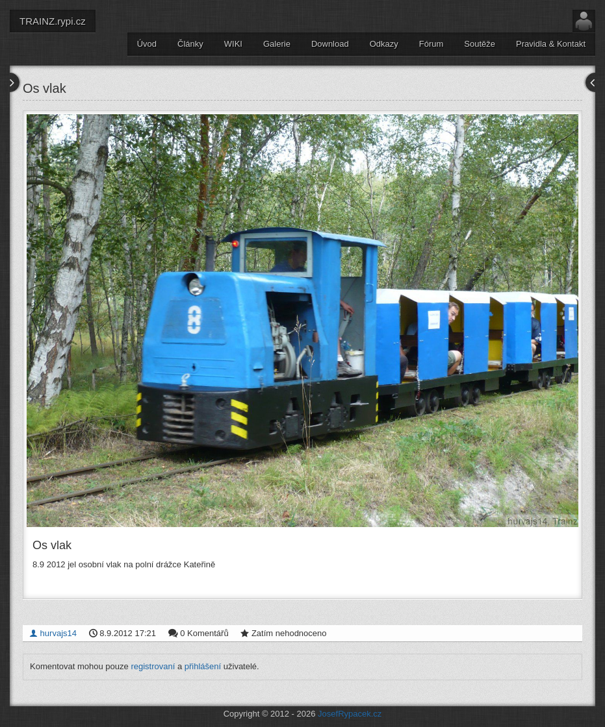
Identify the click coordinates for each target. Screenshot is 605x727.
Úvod (147, 44)
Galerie (276, 44)
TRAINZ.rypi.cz (52, 21)
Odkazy (384, 44)
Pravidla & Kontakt (551, 44)
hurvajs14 (53, 633)
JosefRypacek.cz (349, 714)
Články (190, 44)
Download (330, 44)
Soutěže (479, 44)
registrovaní (153, 666)
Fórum (431, 44)
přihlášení (203, 666)
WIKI (233, 44)
